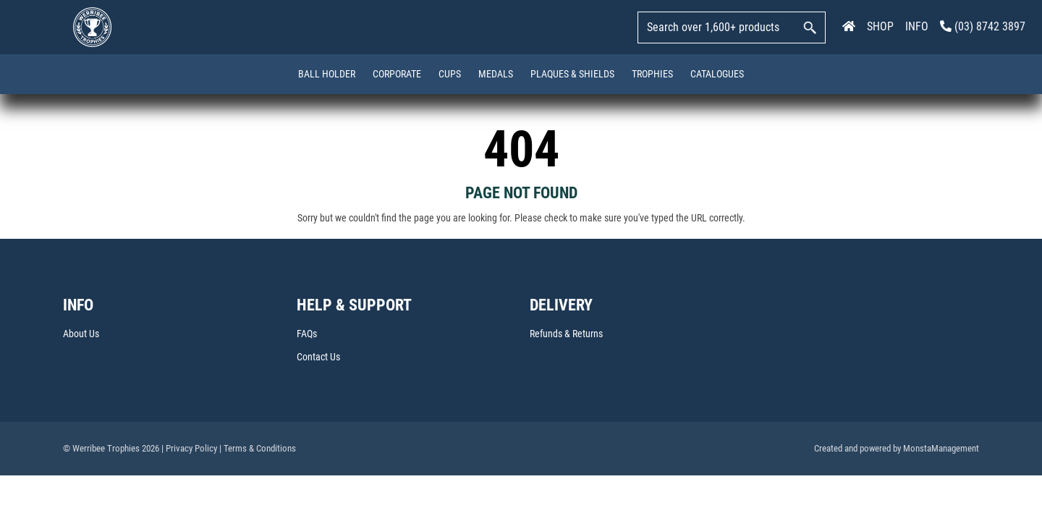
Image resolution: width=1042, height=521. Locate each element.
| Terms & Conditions (257, 449)
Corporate (397, 74)
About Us (81, 334)
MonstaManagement (941, 449)
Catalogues (717, 74)
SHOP (880, 26)
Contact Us (318, 357)
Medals (495, 74)
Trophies (652, 74)
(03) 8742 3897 (982, 26)
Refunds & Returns (566, 334)
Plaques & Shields (572, 74)
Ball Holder (326, 74)
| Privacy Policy (189, 449)
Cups (450, 74)
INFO (916, 26)
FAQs (307, 334)
